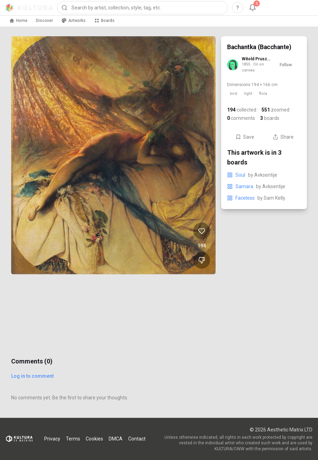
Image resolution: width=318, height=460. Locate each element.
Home (18, 20)
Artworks (73, 20)
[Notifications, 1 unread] (252, 7)
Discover (44, 20)
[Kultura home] (29, 7)
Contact (137, 439)
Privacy (52, 439)
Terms (73, 439)
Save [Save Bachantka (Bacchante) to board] (244, 137)
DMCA (116, 439)
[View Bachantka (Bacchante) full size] (113, 155)
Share (283, 137)
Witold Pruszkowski (256, 58)
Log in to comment (32, 376)
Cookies (94, 439)
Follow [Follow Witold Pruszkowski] (286, 64)
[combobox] (142, 7)
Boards (104, 20)
